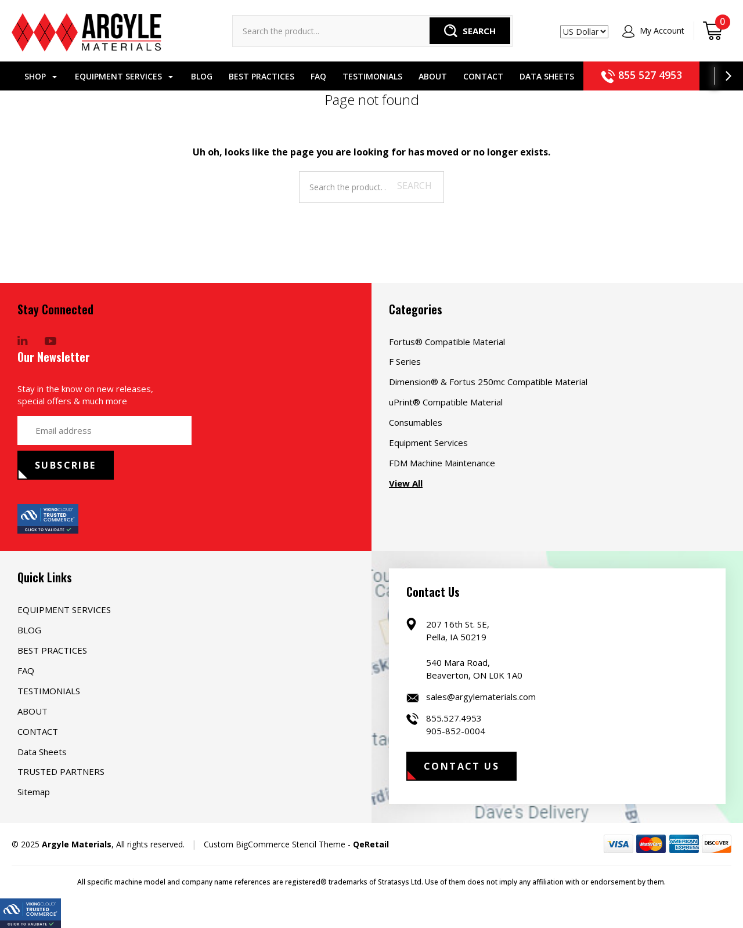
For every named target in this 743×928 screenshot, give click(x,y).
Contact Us (461, 766)
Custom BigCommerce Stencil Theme (274, 844)
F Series (405, 361)
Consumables (415, 422)
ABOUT (424, 76)
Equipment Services (428, 442)
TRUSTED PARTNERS (60, 771)
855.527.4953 (454, 718)
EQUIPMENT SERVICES (116, 76)
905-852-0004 (455, 731)
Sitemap (33, 792)
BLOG (193, 76)
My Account (653, 30)
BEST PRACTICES (253, 76)
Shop (32, 76)
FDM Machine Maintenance (442, 463)
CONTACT (475, 76)
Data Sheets (538, 76)
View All (406, 483)
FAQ (310, 76)
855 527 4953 (633, 75)
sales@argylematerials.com (481, 696)
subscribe (65, 465)
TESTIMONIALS (364, 76)
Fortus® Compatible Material (447, 341)
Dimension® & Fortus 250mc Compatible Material (488, 381)
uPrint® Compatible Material (446, 402)
